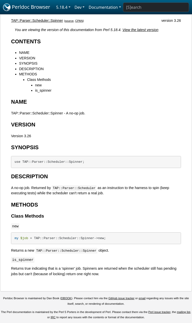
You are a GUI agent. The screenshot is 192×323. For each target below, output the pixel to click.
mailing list (183, 311)
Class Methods (39, 80)
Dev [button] (78, 7)
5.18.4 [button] (62, 7)
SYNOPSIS (28, 63)
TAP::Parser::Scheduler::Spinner (37, 21)
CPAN (79, 20)
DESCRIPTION (31, 69)
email (142, 298)
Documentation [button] (103, 7)
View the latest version (140, 30)
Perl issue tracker (159, 311)
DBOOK (66, 298)
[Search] (156, 7)
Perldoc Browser (26, 7)
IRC (53, 317)
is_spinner (43, 90)
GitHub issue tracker (121, 298)
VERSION (27, 58)
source (69, 20)
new (38, 85)
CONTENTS (26, 41)
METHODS (28, 74)
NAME (24, 53)
